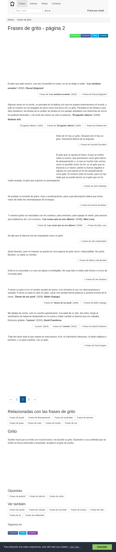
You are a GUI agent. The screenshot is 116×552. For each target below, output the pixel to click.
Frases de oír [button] (15, 515)
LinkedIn (103, 35)
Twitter (94, 35)
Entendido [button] (102, 547)
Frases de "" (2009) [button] (61, 303)
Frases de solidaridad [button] (34, 515)
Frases (22, 3)
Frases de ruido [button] (34, 423)
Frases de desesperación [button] (39, 417)
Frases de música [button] (78, 510)
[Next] (35, 399)
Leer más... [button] (75, 547)
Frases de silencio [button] (37, 496)
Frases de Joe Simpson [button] (96, 279)
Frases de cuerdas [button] (37, 510)
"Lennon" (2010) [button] (41, 326)
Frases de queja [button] (17, 423)
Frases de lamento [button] (85, 417)
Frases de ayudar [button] (17, 510)
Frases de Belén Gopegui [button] (95, 303)
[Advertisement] (58, 59)
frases (11, 20)
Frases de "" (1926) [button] (64, 125)
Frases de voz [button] (71, 423)
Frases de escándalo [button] (64, 417)
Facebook (86, 35)
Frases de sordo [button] (56, 496)
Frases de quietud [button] (17, 496)
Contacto (56, 3)
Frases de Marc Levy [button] (97, 225)
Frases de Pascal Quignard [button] (95, 94)
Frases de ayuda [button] (17, 417)
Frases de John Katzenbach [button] (94, 241)
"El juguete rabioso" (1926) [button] (31, 125)
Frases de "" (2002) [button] (58, 94)
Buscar (48, 11)
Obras (45, 3)
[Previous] (11, 399)
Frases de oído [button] (97, 510)
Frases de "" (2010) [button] (65, 326)
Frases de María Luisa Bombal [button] (93, 260)
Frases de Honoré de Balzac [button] (94, 205)
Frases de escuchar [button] (58, 510)
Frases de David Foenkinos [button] (94, 326)
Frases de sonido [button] (53, 423)
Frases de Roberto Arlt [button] (96, 125)
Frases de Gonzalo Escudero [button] (93, 144)
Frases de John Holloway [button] (95, 186)
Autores (33, 3)
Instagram (32, 533)
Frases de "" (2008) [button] (60, 225)
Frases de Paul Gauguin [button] (96, 345)
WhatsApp (75, 35)
